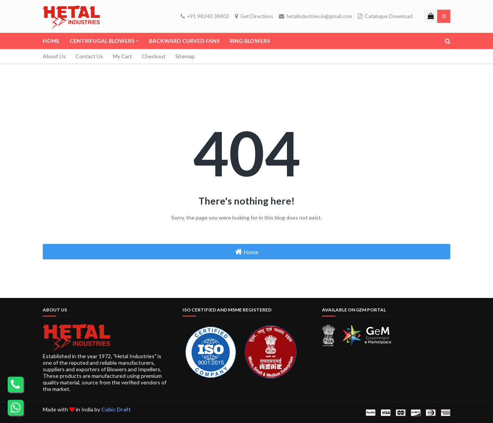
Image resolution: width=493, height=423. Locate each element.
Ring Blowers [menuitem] (250, 40)
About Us (54, 56)
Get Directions (254, 16)
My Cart (122, 56)
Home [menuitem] (51, 40)
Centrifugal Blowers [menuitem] (102, 40)
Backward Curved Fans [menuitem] (184, 40)
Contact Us (89, 56)
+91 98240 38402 (205, 16)
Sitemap (185, 56)
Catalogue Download (385, 16)
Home (246, 251)
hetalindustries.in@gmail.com (315, 16)
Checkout (154, 56)
